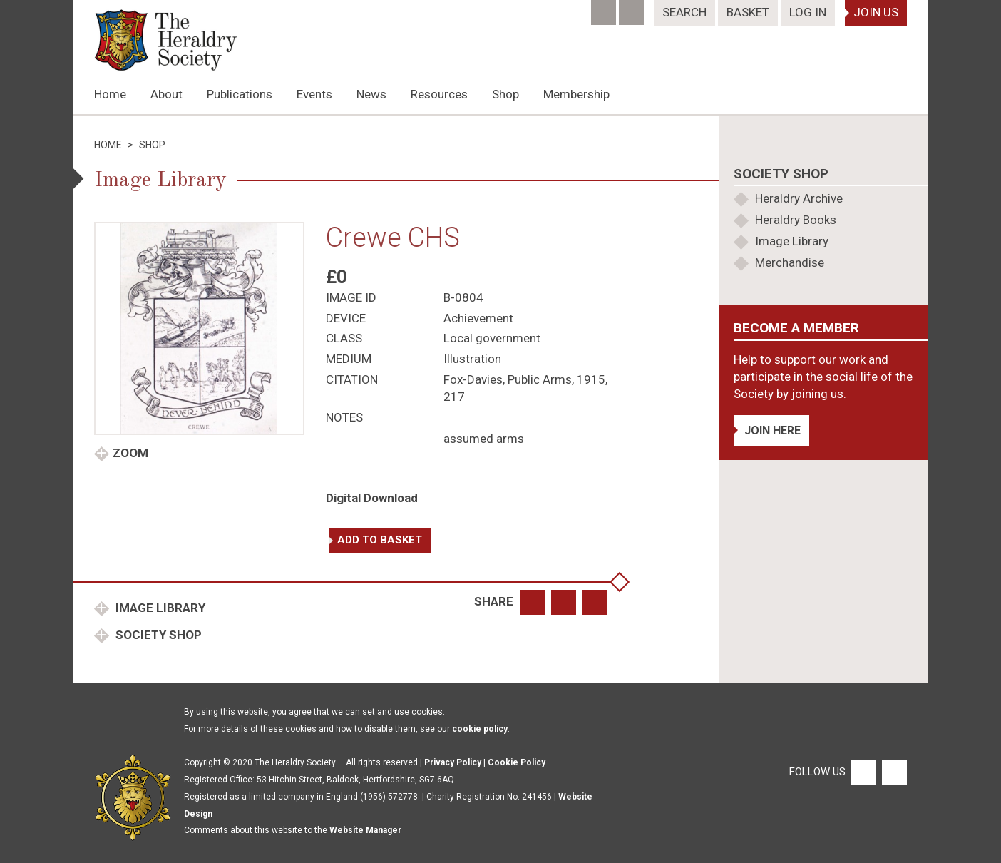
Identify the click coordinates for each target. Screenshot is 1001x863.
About (166, 94)
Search (684, 12)
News (371, 94)
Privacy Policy (452, 762)
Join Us (875, 12)
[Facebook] (605, 8)
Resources (439, 94)
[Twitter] (633, 8)
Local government (491, 338)
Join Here (772, 430)
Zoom (130, 453)
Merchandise (789, 262)
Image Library (159, 608)
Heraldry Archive (799, 198)
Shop (505, 94)
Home (110, 94)
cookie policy (480, 729)
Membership (576, 94)
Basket (748, 12)
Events (314, 94)
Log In (807, 12)
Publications (239, 94)
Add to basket (379, 539)
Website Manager (365, 830)
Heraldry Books (795, 220)
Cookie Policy (516, 762)
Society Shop (157, 635)
